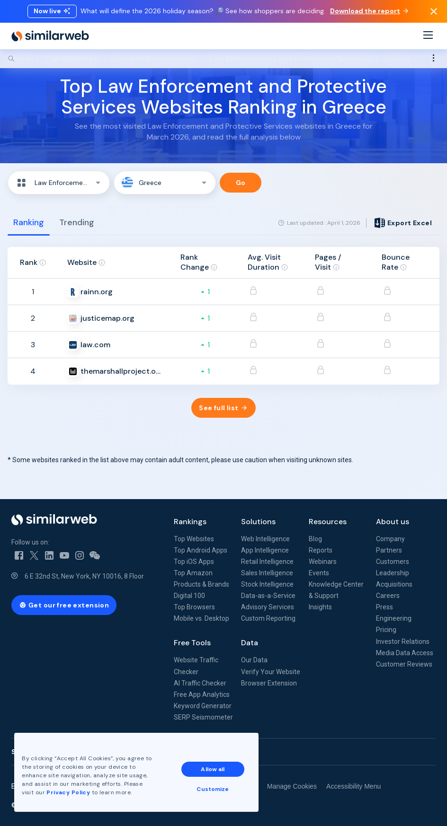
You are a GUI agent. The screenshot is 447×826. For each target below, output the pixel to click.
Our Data (254, 660)
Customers (392, 561)
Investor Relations (402, 641)
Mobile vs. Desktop (201, 618)
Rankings (190, 522)
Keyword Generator (203, 706)
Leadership (392, 573)
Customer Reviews (404, 664)
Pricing (386, 629)
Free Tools (192, 643)
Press (384, 607)
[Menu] (428, 36)
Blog (315, 539)
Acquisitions (394, 584)
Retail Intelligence (267, 561)
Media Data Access (404, 653)
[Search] (223, 58)
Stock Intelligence (267, 584)
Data (249, 643)
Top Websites (194, 539)
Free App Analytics (202, 694)
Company (390, 539)
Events (319, 573)
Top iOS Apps (194, 561)
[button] (59, 182)
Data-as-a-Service (268, 595)
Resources (328, 522)
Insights (320, 607)
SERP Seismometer (203, 717)
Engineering (393, 618)
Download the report (369, 11)
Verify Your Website (270, 672)
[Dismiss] (433, 11)
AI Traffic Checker (200, 683)
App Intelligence (265, 550)
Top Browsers (194, 607)
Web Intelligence (265, 539)
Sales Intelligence (267, 573)
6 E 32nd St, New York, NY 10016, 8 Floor (84, 576)
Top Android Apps (200, 550)
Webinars (323, 561)
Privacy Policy (68, 792)
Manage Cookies (292, 786)
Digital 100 (189, 595)
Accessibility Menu (353, 786)
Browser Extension (269, 683)
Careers (388, 595)
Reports (320, 550)
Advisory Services (267, 607)
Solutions (258, 522)
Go (241, 182)
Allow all (212, 769)
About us (392, 522)
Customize (213, 789)
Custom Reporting (268, 618)
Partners (389, 550)
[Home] (50, 36)
